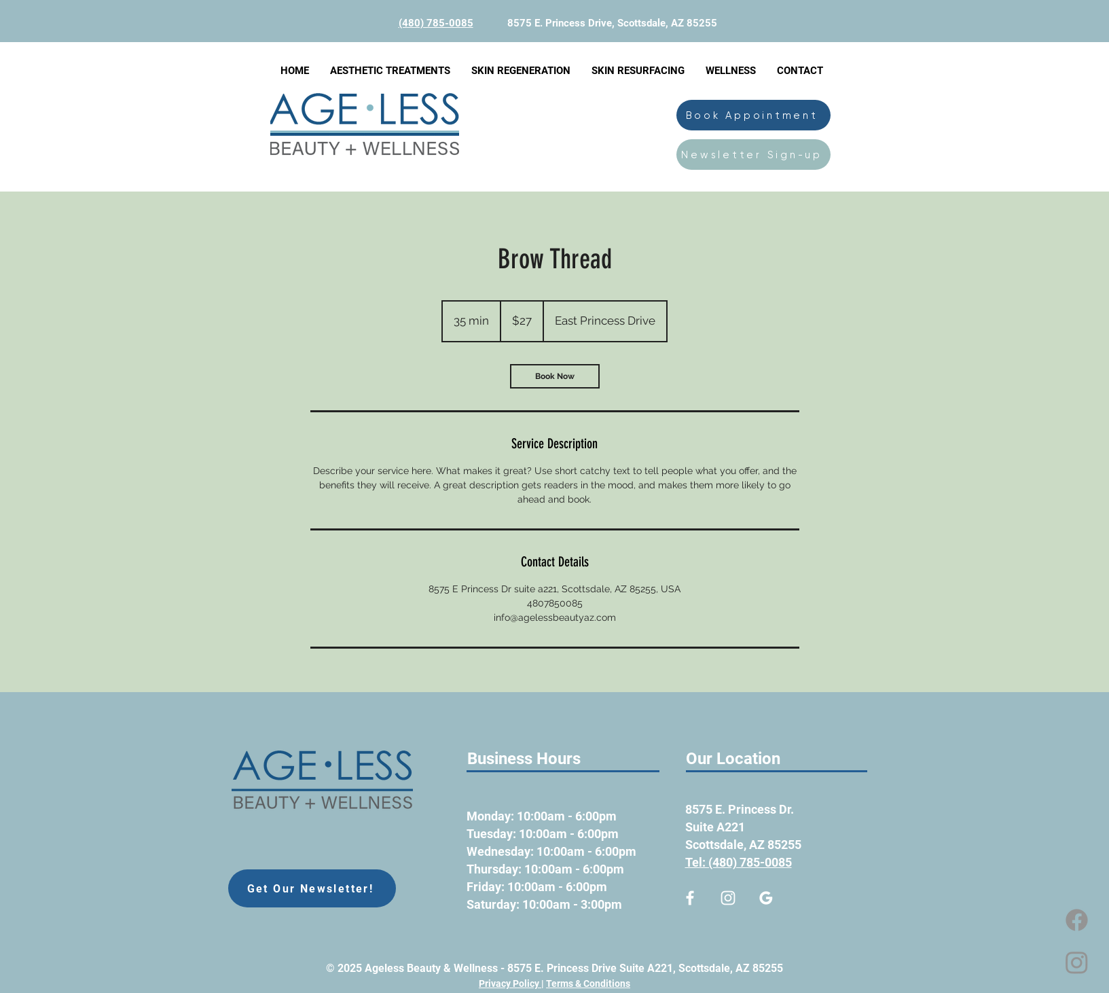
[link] (555, 376)
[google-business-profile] (766, 897)
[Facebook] (1076, 920)
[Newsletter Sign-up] (753, 154)
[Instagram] (1076, 962)
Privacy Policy (510, 983)
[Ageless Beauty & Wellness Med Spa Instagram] (728, 897)
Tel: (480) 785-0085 (738, 862)
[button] (389, 71)
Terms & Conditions (588, 983)
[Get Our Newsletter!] (312, 888)
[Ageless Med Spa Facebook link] (689, 897)
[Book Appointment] (753, 115)
